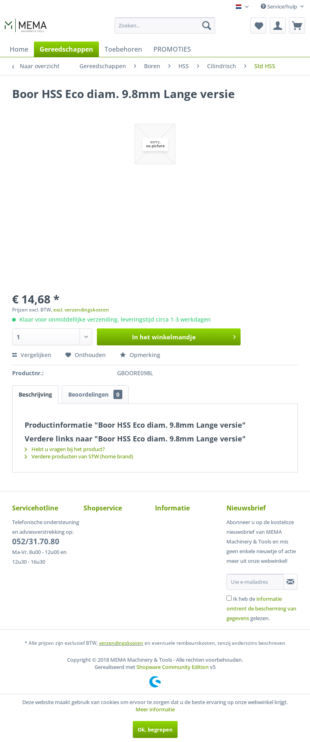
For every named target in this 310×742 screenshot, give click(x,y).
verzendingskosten (121, 643)
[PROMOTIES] (172, 49)
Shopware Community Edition (172, 667)
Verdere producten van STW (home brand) (79, 456)
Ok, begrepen (155, 729)
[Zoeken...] (165, 25)
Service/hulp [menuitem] (279, 6)
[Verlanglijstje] (258, 25)
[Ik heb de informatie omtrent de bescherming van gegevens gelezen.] (229, 598)
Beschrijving (35, 394)
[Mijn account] (278, 25)
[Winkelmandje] (297, 25)
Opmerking (140, 355)
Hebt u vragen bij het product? (65, 449)
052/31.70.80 (35, 541)
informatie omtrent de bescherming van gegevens (261, 608)
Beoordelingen (95, 394)
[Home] (19, 49)
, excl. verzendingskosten (80, 309)
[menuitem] (165, 25)
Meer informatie (155, 709)
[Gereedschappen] (66, 49)
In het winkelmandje (184, 335)
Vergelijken (31, 355)
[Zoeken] (206, 25)
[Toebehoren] (123, 49)
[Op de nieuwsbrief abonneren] (290, 582)
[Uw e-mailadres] (255, 582)
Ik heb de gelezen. (261, 608)
